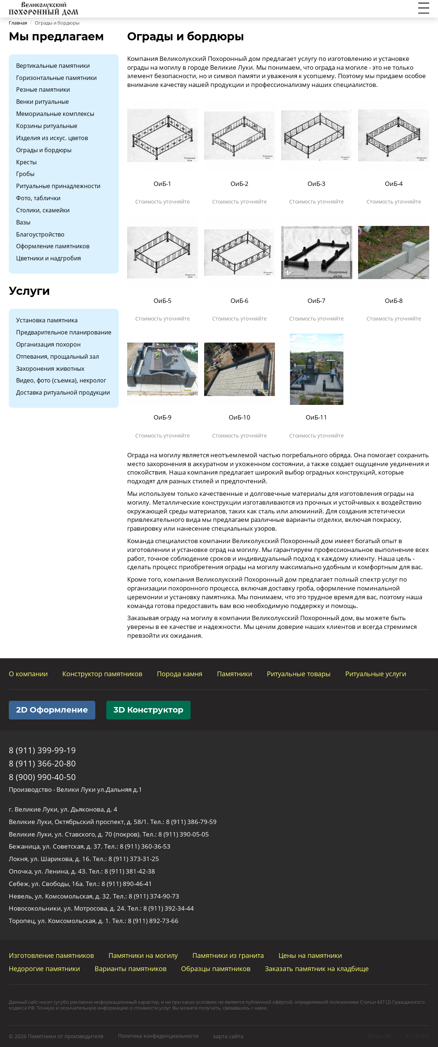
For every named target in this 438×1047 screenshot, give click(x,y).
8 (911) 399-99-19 (42, 749)
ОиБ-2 (240, 183)
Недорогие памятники (44, 968)
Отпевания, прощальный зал (57, 356)
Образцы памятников (215, 968)
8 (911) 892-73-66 (153, 920)
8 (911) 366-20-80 (42, 763)
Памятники (234, 673)
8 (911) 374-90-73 (154, 896)
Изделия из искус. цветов (52, 138)
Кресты (26, 162)
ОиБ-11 (316, 417)
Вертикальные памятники (53, 66)
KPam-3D (379, 1036)
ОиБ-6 (240, 300)
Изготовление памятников (51, 955)
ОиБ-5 (163, 300)
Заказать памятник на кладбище (317, 968)
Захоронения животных (50, 369)
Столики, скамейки (43, 210)
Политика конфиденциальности (158, 1035)
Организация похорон (48, 344)
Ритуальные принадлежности (58, 186)
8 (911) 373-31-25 (133, 858)
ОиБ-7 (316, 300)
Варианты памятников (130, 968)
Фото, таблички (38, 198)
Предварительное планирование (63, 332)
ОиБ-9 (163, 417)
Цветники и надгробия (48, 258)
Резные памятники (43, 89)
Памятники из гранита (228, 955)
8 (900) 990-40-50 (42, 776)
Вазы (23, 222)
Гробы (25, 174)
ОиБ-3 (316, 183)
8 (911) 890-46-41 (127, 883)
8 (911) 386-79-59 (191, 821)
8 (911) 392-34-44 (168, 908)
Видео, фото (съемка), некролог (61, 380)
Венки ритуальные (42, 102)
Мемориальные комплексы (55, 114)
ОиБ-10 (239, 417)
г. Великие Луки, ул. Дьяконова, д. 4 (63, 809)
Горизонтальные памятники (56, 78)
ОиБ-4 (394, 183)
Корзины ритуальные (46, 126)
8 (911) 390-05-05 (183, 834)
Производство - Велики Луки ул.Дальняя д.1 (75, 789)
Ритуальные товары (299, 673)
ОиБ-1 (163, 183)
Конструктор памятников (102, 673)
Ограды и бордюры (43, 150)
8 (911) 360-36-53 (145, 846)
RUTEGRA (417, 1036)
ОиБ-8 (394, 300)
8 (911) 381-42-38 (129, 871)
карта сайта (228, 1036)
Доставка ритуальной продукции (63, 392)
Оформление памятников (52, 246)
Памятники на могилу (143, 955)
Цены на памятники (310, 955)
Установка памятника (47, 320)
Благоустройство (40, 234)
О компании (28, 673)
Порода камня (179, 673)
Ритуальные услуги (375, 673)
